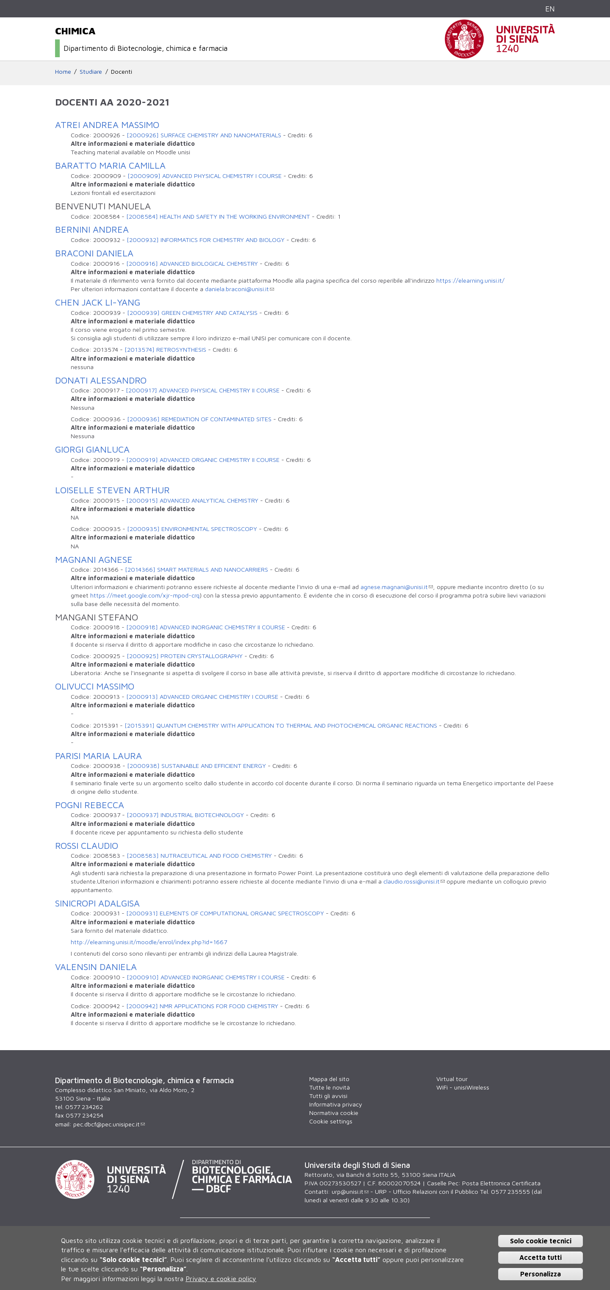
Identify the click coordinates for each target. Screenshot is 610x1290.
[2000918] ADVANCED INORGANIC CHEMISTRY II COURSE (205, 627)
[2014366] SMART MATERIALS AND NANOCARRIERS (196, 569)
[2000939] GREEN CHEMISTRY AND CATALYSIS (192, 312)
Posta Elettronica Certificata (501, 1183)
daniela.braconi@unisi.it (239, 288)
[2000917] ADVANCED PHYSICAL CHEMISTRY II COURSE (203, 390)
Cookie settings (330, 1121)
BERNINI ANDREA (92, 229)
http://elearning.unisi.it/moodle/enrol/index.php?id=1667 (149, 941)
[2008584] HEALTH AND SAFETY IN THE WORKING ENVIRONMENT (218, 216)
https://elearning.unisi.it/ (470, 280)
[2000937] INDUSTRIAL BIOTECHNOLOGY (185, 814)
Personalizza (540, 1274)
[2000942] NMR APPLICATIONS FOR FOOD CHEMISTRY (202, 1005)
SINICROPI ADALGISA (97, 903)
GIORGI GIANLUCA (92, 449)
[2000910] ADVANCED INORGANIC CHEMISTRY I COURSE (206, 977)
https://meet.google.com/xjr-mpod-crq (145, 595)
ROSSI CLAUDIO (86, 845)
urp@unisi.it (350, 1191)
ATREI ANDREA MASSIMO (107, 124)
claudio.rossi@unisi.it (414, 881)
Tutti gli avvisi (328, 1095)
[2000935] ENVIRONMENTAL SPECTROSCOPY (192, 528)
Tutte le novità (329, 1087)
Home (63, 71)
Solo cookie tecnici (540, 1241)
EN (550, 8)
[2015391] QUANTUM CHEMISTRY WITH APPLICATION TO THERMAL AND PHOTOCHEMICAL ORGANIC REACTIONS (281, 725)
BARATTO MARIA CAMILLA (110, 165)
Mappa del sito (329, 1078)
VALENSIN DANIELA (96, 966)
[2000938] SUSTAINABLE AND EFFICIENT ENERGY (196, 765)
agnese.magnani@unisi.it (396, 586)
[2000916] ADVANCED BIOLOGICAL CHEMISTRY (192, 263)
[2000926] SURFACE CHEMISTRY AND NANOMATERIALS (204, 135)
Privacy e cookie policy (221, 1278)
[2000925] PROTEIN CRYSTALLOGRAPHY (185, 655)
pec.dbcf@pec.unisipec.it (109, 1124)
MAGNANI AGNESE (94, 559)
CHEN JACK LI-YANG (97, 302)
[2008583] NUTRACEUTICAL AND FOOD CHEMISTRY (199, 855)
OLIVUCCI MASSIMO (94, 686)
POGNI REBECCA (89, 804)
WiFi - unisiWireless (462, 1087)
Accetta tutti (540, 1257)
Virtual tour (452, 1078)
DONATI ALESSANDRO (101, 380)
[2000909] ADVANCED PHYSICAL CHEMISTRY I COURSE (205, 175)
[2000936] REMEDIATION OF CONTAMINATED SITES (199, 419)
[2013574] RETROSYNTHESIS (165, 349)
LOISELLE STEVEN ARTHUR (112, 489)
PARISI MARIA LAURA (98, 755)
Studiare (91, 71)
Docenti (121, 71)
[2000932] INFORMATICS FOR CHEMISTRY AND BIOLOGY (206, 239)
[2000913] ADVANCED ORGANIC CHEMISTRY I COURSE (202, 696)
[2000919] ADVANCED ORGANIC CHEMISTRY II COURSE (203, 459)
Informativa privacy (335, 1104)
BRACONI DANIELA (94, 253)
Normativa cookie (333, 1112)
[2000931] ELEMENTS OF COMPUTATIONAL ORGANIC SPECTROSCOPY (225, 913)
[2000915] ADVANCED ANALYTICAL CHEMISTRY (192, 500)
